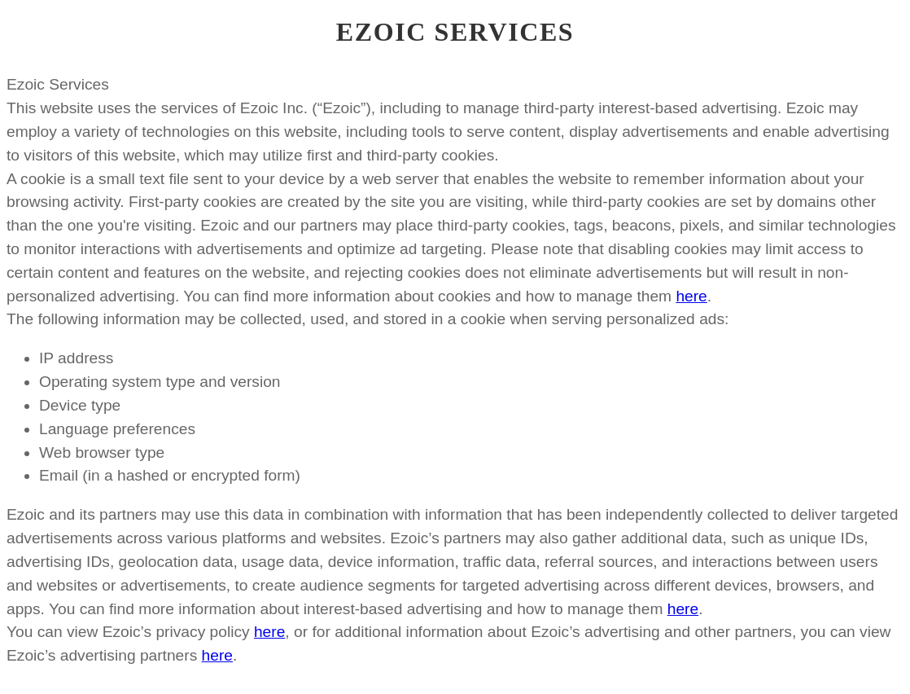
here (691, 296)
